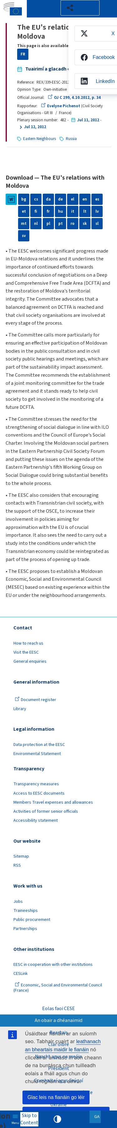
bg (23, 199)
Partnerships (25, 929)
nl (36, 223)
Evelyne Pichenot (60, 106)
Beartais (59, 1032)
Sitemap (21, 856)
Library (19, 709)
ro (73, 223)
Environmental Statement (37, 754)
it (72, 211)
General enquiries (29, 661)
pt (60, 223)
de (60, 199)
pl (48, 223)
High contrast (57, 1119)
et (24, 211)
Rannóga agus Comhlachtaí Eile (59, 1092)
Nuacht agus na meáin (58, 1056)
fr (48, 211)
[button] (80, 8)
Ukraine (58, 1104)
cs (36, 199)
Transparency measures (36, 784)
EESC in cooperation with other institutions (53, 964)
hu (60, 211)
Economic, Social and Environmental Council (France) (57, 988)
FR (23, 54)
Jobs (18, 901)
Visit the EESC (26, 652)
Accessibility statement (35, 820)
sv (24, 236)
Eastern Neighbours (39, 139)
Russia (71, 139)
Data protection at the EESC (39, 745)
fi (36, 211)
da (48, 199)
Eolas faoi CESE (58, 1008)
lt (84, 211)
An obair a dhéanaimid (58, 1020)
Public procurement (31, 920)
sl (97, 223)
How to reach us (28, 643)
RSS (17, 865)
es (97, 199)
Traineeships (25, 911)
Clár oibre (58, 1044)
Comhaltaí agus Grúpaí (58, 1080)
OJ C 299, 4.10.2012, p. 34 (74, 97)
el (72, 199)
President (58, 1068)
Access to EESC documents (39, 793)
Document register (35, 700)
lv (97, 211)
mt (24, 223)
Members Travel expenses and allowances (53, 802)
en (84, 199)
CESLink (20, 974)
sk (85, 223)
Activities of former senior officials (45, 811)
